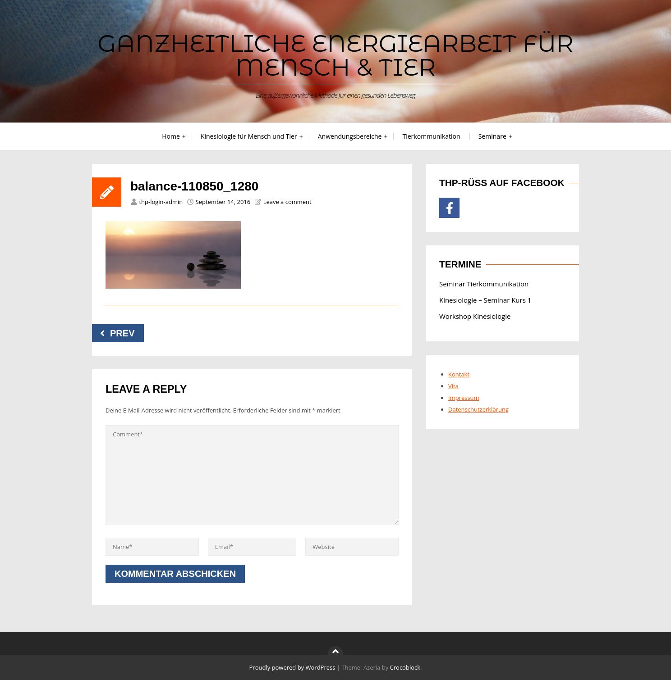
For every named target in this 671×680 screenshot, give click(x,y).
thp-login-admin (161, 202)
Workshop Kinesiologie (474, 316)
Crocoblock (405, 667)
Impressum (463, 398)
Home (171, 136)
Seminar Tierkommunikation (484, 283)
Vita (453, 386)
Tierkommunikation (431, 136)
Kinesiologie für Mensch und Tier (249, 136)
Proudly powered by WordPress (292, 667)
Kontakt (458, 374)
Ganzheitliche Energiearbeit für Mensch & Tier (335, 55)
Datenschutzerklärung (478, 409)
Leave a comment (287, 202)
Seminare (492, 136)
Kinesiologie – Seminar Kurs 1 (485, 299)
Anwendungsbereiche (350, 136)
